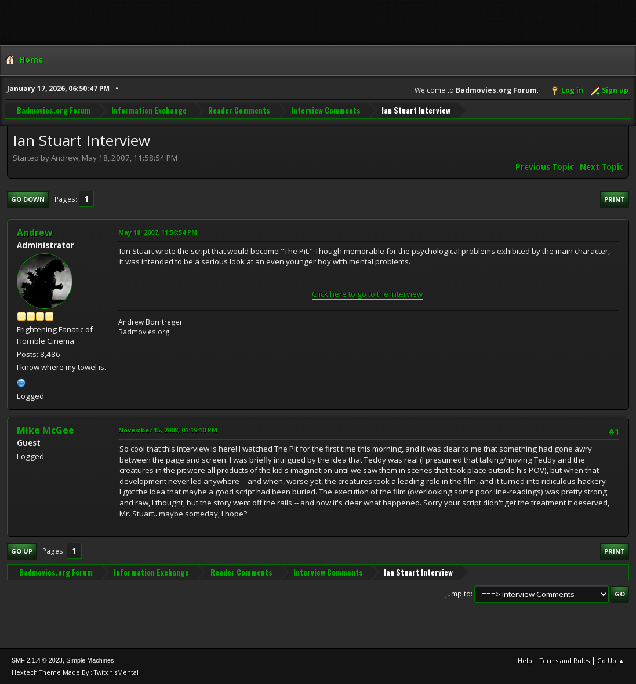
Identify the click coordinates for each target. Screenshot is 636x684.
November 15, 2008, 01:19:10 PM (167, 429)
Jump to (458, 594)
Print (614, 199)
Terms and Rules (565, 660)
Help (525, 660)
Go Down (28, 199)
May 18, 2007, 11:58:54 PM (157, 232)
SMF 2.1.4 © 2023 (37, 660)
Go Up (21, 551)
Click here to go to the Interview (367, 294)
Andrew (35, 232)
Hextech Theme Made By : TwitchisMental (75, 672)
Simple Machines (90, 660)
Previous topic (544, 167)
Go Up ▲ (610, 660)
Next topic (601, 167)
